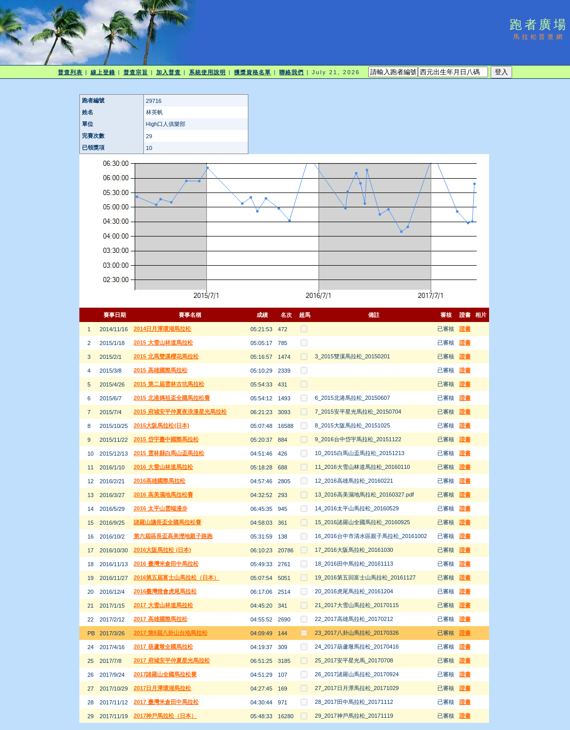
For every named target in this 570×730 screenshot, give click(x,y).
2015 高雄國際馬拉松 (160, 370)
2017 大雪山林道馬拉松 (163, 605)
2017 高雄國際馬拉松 (160, 619)
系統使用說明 (207, 72)
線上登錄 (103, 72)
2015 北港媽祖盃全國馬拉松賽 (172, 398)
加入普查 (168, 72)
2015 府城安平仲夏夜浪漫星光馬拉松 (180, 412)
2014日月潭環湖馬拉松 (162, 329)
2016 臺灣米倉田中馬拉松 (166, 564)
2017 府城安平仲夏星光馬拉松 (172, 660)
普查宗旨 (135, 72)
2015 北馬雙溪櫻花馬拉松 (166, 356)
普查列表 (70, 72)
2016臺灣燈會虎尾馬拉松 (165, 591)
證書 (465, 329)
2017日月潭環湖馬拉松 (162, 688)
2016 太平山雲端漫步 (160, 508)
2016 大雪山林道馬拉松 (163, 467)
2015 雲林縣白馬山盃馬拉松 (169, 453)
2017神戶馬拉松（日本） (165, 716)
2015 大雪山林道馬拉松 (163, 342)
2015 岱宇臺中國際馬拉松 (166, 439)
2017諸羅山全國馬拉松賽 (165, 674)
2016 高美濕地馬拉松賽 (163, 494)
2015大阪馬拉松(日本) (161, 425)
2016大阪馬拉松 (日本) (162, 550)
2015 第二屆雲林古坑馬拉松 (169, 384)
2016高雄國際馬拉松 (159, 481)
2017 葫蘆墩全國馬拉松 (163, 646)
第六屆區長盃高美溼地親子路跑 (173, 536)
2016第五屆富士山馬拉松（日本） (176, 577)
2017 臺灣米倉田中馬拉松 (166, 702)
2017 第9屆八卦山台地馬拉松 (170, 633)
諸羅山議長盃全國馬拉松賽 (167, 522)
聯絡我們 (291, 72)
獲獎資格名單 (252, 72)
